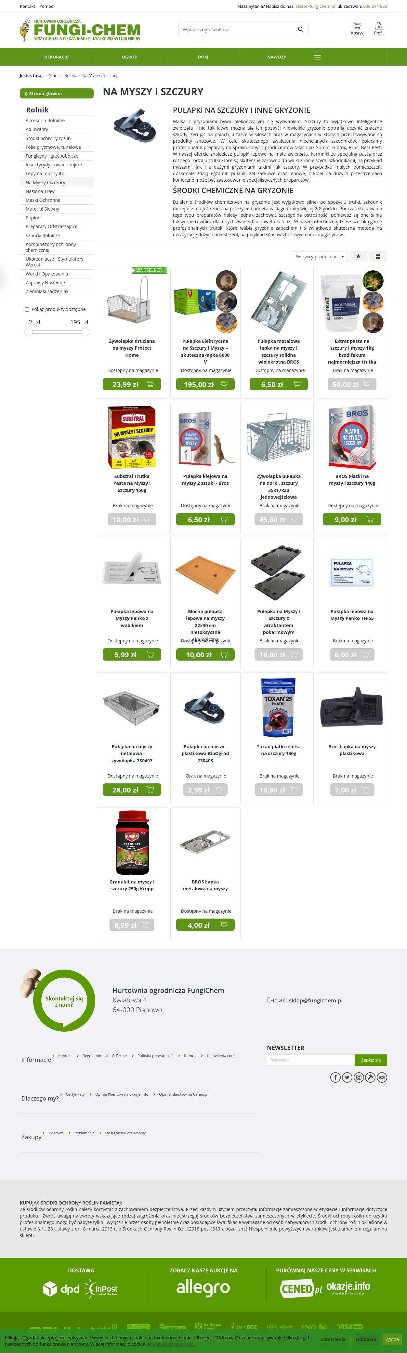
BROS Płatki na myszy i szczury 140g (352, 478)
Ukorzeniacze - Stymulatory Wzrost (55, 262)
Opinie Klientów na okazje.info (138, 1080)
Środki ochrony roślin (48, 138)
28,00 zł (125, 789)
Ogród (130, 57)
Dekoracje (56, 57)
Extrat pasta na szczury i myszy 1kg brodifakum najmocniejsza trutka (352, 348)
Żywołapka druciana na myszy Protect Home (132, 345)
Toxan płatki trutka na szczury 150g (279, 748)
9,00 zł (346, 519)
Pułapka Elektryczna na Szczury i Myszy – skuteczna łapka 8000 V (205, 348)
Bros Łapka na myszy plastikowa (352, 748)
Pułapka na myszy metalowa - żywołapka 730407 (132, 751)
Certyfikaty (80, 1080)
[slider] (28, 332)
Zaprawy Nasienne (45, 282)
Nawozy (276, 57)
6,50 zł (272, 384)
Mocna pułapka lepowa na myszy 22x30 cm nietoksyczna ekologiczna (205, 621)
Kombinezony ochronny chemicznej (51, 247)
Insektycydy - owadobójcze (54, 164)
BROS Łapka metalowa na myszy (205, 883)
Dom (203, 57)
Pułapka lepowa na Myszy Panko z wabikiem (132, 616)
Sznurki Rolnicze (43, 235)
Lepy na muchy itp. (46, 173)
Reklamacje (96, 1110)
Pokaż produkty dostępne (55, 309)
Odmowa (366, 1339)
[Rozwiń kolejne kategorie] (350, 57)
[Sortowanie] (358, 256)
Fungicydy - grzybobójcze (52, 156)
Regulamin (103, 1051)
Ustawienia (333, 1339)
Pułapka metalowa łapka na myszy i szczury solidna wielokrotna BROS (278, 348)
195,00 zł (199, 384)
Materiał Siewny (42, 209)
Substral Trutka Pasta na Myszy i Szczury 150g (132, 480)
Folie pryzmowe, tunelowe (53, 147)
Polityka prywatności (170, 1051)
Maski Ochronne (43, 200)
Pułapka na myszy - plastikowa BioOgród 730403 (205, 751)
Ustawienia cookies (240, 1051)
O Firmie (135, 1051)
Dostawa (60, 1110)
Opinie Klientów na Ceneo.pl (214, 1080)
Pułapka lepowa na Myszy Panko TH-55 (352, 613)
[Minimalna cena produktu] (30, 322)
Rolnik (37, 109)
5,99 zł (125, 654)
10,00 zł (199, 654)
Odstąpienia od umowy (147, 1110)
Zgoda (392, 1339)
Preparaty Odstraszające (51, 226)
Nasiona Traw (40, 191)
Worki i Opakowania (47, 274)
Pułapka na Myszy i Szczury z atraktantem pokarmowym (278, 618)
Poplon (33, 217)
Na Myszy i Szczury (45, 182)
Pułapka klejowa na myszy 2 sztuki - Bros (205, 478)
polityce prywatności (172, 1344)
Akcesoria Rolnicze (45, 120)
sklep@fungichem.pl (315, 6)
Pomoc (46, 6)
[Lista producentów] (320, 256)
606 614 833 (375, 6)
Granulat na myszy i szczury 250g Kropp (132, 883)
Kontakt (27, 6)
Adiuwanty (37, 129)
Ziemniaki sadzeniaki (48, 291)
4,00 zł (199, 925)
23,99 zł (125, 384)
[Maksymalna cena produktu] (75, 322)
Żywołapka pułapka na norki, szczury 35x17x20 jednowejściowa (278, 483)
